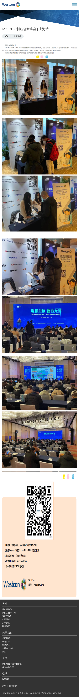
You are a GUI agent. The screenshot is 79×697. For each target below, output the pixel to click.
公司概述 (6, 638)
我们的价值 (7, 609)
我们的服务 (7, 616)
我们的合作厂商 (9, 612)
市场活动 (17, 36)
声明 (4, 685)
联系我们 (6, 626)
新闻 (4, 651)
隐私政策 (13, 685)
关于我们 (6, 622)
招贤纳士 (6, 645)
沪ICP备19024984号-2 (51, 693)
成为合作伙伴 (8, 667)
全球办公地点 (8, 648)
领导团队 (6, 641)
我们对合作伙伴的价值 (12, 664)
